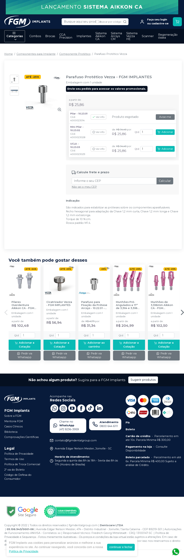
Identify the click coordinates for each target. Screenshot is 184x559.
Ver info (98, 117)
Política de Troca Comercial (22, 464)
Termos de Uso (14, 459)
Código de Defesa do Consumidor (17, 477)
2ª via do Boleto (14, 469)
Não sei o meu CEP (84, 186)
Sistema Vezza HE (131, 36)
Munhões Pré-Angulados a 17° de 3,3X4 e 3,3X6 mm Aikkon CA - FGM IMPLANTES (127, 305)
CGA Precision (65, 36)
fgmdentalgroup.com (83, 525)
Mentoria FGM (13, 421)
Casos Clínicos (13, 426)
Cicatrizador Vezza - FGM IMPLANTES (59, 304)
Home (8, 54)
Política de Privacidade (18, 453)
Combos (35, 36)
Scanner (148, 36)
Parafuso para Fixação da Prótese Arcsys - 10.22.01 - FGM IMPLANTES (94, 305)
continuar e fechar (120, 547)
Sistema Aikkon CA (101, 36)
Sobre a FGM (12, 416)
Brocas (50, 36)
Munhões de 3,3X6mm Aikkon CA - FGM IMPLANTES (162, 305)
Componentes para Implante (36, 54)
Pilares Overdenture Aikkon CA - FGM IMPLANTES (23, 305)
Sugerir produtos (143, 379)
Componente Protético (75, 54)
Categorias (14, 36)
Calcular (165, 181)
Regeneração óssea (168, 36)
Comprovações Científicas (21, 437)
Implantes (84, 36)
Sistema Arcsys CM (116, 36)
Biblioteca (10, 431)
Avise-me (165, 117)
